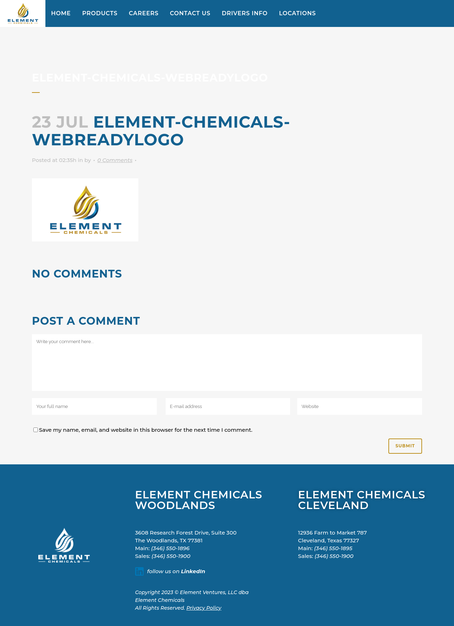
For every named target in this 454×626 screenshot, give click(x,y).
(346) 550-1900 (170, 556)
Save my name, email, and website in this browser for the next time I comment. (146, 429)
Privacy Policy (203, 608)
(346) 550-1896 (170, 548)
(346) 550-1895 (333, 548)
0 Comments (114, 160)
